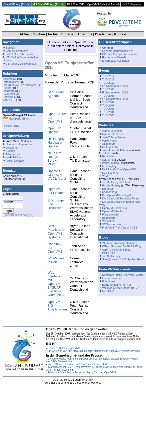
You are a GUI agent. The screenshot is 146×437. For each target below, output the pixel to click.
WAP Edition (13, 157)
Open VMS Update (56, 130)
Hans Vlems (109, 156)
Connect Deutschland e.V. (117, 50)
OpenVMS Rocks (112, 211)
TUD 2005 (108, 108)
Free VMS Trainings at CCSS (119, 227)
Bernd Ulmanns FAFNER (117, 284)
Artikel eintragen (15, 160)
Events (7, 87)
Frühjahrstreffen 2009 (115, 92)
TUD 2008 (108, 95)
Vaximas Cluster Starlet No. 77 (120, 287)
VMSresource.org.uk (114, 224)
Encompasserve (112, 278)
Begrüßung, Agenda (56, 94)
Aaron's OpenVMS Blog (116, 249)
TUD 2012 (108, 76)
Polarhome (108, 281)
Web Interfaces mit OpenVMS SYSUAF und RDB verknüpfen (56, 284)
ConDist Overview (17, 50)
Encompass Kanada (114, 57)
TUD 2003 (108, 115)
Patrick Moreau (111, 162)
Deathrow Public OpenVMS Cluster (123, 274)
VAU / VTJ (9, 99)
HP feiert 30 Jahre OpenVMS (64, 348)
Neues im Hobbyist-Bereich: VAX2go (54, 158)
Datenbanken (11, 81)
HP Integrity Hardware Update (56, 142)
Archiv (53, 34)
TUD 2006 (108, 105)
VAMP (106, 175)
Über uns (85, 34)
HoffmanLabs (110, 147)
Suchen (39, 34)
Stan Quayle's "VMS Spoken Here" (123, 259)
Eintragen (67, 34)
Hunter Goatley (111, 185)
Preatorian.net (110, 214)
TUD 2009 (108, 89)
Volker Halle (109, 140)
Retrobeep (108, 217)
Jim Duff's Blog (111, 256)
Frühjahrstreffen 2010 (115, 85)
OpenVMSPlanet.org (114, 207)
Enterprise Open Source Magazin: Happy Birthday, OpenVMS (82, 372)
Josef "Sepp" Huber (114, 137)
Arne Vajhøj (109, 166)
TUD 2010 (108, 82)
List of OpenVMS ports (19, 54)
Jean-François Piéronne (116, 150)
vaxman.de (108, 143)
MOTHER (108, 291)
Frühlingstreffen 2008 (115, 98)
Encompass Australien (115, 60)
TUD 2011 (108, 79)
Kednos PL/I (109, 191)
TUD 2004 (108, 112)
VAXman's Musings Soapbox (119, 243)
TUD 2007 (108, 102)
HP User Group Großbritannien (120, 54)
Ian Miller (107, 188)
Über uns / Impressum (19, 144)
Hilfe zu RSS (12, 125)
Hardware (9, 90)
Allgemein (9, 78)
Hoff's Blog (108, 252)
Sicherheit (9, 93)
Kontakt (120, 34)
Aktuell (25, 34)
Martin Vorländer (112, 130)
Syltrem (106, 159)
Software (8, 96)
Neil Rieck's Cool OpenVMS (119, 169)
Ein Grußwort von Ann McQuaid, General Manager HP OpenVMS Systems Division (94, 351)
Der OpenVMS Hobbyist (116, 195)
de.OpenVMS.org (16, 118)
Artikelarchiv (13, 154)
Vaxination (108, 221)
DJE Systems (110, 172)
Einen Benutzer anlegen (18, 214)
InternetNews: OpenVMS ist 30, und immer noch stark (77, 364)
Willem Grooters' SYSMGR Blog (121, 246)
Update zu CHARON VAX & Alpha (57, 174)
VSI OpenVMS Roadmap (21, 63)
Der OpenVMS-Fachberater (19, 84)
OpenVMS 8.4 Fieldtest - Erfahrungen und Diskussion (57, 198)
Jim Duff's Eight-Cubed (116, 182)
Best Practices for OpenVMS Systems (57, 231)
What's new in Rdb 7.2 (56, 260)
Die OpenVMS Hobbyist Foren (120, 198)
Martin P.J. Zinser (112, 134)
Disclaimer (103, 34)
